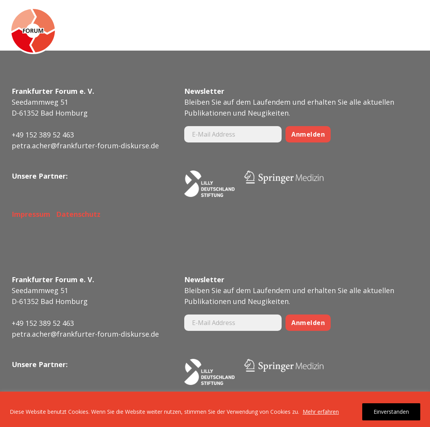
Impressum (31, 214)
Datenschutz (76, 214)
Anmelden (308, 134)
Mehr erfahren (321, 411)
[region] (215, 409)
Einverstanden (391, 411)
